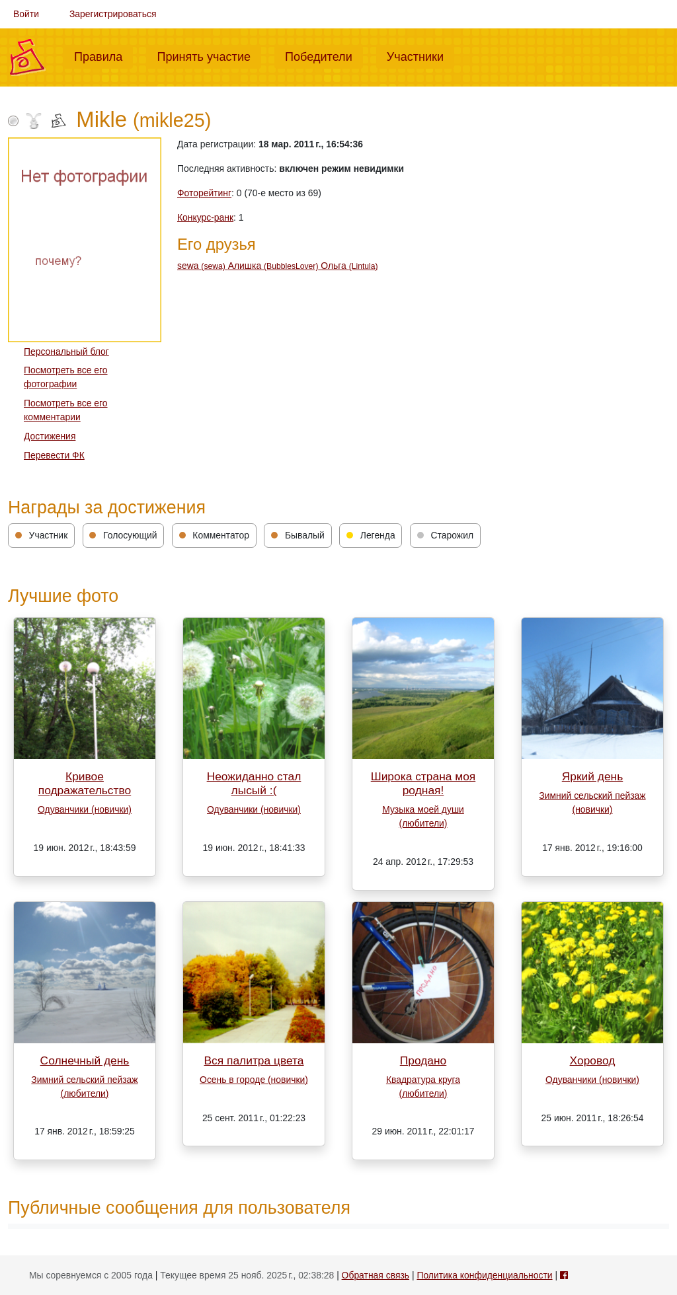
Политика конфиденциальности (484, 1275)
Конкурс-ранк (205, 217)
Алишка (274, 265)
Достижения (49, 436)
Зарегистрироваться (113, 14)
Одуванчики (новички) (85, 809)
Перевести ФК (54, 455)
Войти (26, 14)
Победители (324, 55)
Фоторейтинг (204, 193)
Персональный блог (66, 351)
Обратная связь (375, 1275)
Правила (103, 55)
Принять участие (209, 55)
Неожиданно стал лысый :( (254, 783)
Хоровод (593, 1060)
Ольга (349, 265)
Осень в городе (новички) (254, 1079)
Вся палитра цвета (253, 1060)
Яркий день (592, 776)
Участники (420, 55)
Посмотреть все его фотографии (66, 377)
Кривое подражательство (84, 783)
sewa (202, 265)
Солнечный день (85, 1060)
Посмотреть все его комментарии (66, 410)
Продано (423, 1060)
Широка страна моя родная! (423, 783)
